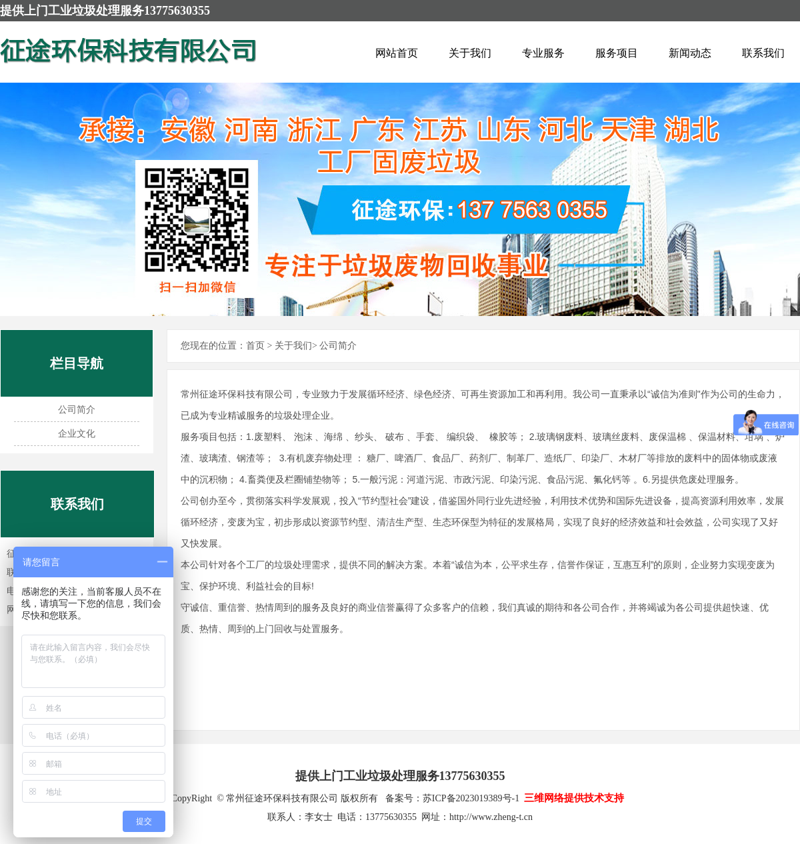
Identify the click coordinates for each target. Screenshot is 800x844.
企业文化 (76, 434)
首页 (255, 346)
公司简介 (76, 410)
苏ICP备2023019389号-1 (471, 798)
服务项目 (616, 53)
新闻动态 (690, 53)
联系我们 (763, 53)
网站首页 (396, 53)
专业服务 (543, 53)
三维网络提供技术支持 (574, 798)
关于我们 (470, 53)
